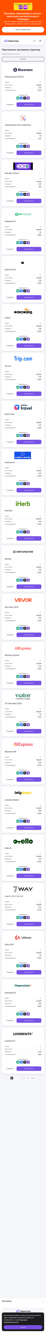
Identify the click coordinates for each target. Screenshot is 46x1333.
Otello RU (8, 848)
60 (24, 1078)
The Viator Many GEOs (13, 703)
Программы (23, 1301)
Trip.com (8, 366)
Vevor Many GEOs (11, 607)
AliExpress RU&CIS (12, 655)
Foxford (7, 318)
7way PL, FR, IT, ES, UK (14, 896)
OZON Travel (9, 414)
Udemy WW (9, 944)
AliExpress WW (10, 752)
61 (28, 1078)
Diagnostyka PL (10, 993)
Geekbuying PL (10, 221)
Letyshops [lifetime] (12, 800)
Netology (8, 559)
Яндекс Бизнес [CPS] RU (14, 77)
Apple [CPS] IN (10, 269)
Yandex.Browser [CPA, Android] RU (18, 125)
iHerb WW (8, 510)
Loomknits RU (10, 1041)
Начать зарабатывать (23, 29)
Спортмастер (10, 462)
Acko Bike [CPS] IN (12, 173)
